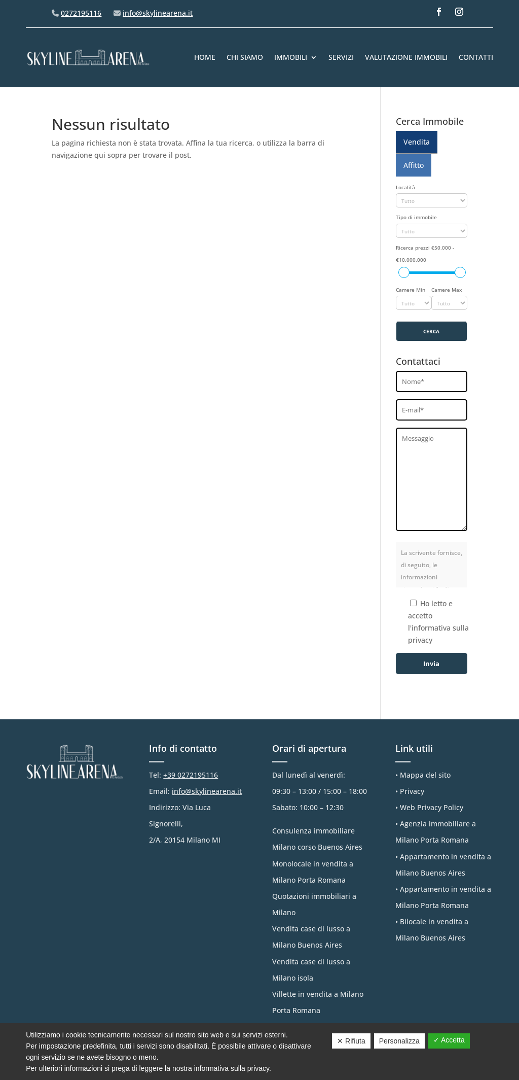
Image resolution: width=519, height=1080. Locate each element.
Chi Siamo (245, 57)
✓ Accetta (449, 1040)
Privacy (412, 791)
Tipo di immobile (416, 217)
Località (405, 187)
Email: (195, 791)
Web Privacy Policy (431, 807)
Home (204, 57)
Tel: (183, 775)
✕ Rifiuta (351, 1041)
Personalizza (399, 1041)
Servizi (341, 57)
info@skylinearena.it (158, 13)
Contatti (476, 57)
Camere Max (446, 290)
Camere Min (410, 290)
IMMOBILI (290, 57)
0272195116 (81, 13)
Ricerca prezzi (425, 254)
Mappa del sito (425, 775)
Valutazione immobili (406, 57)
